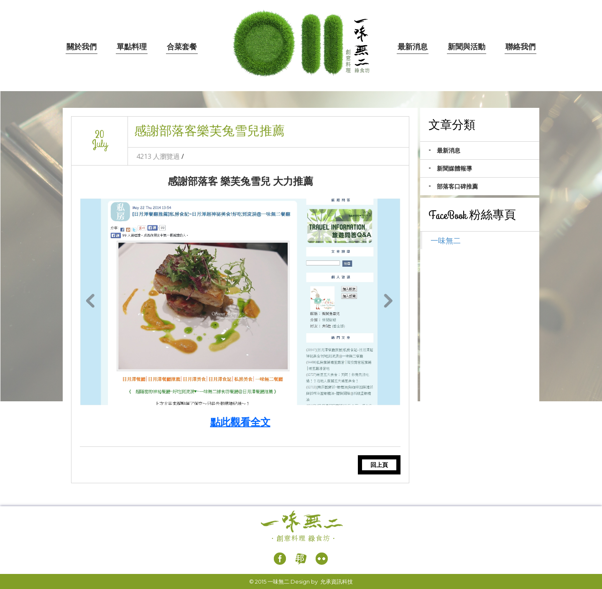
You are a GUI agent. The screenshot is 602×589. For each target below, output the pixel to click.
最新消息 (413, 46)
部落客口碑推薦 (457, 186)
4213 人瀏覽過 (158, 156)
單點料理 (132, 46)
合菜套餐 (182, 46)
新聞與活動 (466, 46)
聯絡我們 (520, 46)
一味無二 (446, 240)
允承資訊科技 (336, 581)
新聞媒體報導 (454, 168)
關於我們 (81, 46)
